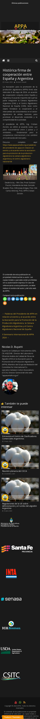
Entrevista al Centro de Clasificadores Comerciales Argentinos (19, 437)
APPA (20, 26)
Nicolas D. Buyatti (21, 82)
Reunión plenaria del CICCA (14, 471)
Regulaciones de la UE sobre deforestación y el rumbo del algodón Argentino (19, 505)
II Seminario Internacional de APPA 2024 (18, 336)
